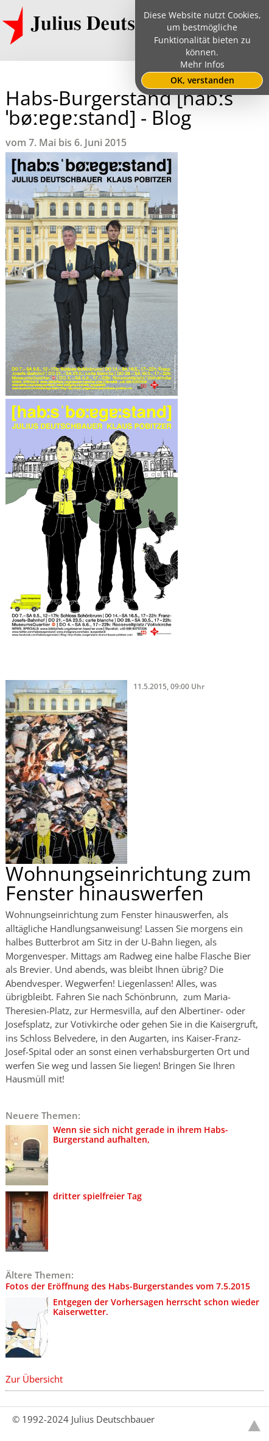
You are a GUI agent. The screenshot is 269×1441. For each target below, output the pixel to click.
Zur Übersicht (34, 1379)
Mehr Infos (202, 64)
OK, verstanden (202, 80)
